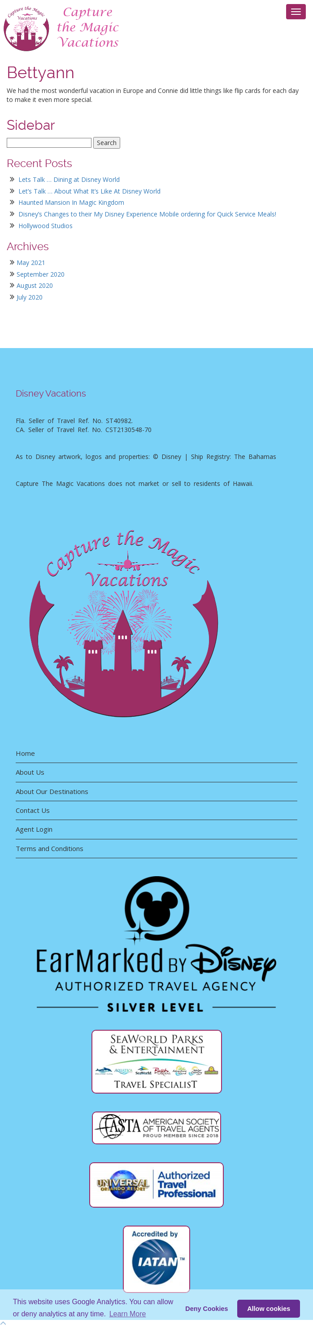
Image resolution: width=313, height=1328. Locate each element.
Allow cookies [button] (268, 1308)
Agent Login (34, 829)
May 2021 (31, 262)
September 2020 (41, 274)
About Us (30, 772)
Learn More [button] (127, 1314)
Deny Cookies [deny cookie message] (206, 1308)
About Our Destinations (52, 791)
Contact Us (33, 810)
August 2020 (35, 285)
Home (25, 753)
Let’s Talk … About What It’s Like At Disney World (89, 191)
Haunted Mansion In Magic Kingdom (71, 202)
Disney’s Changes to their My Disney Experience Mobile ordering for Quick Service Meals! (147, 214)
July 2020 (30, 297)
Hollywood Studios (45, 225)
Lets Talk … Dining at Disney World (69, 179)
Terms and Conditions (49, 848)
